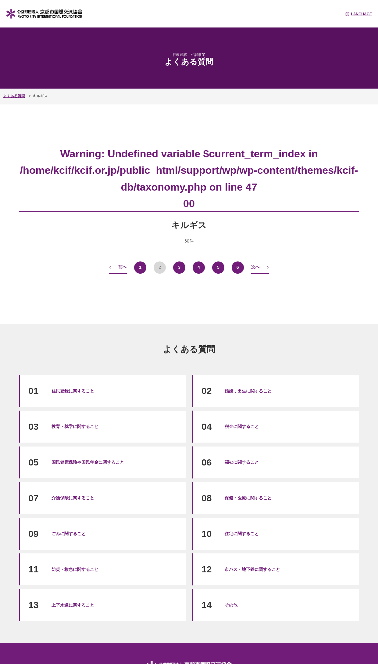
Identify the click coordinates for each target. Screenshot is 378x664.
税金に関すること (242, 426)
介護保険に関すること (73, 497)
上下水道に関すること (73, 605)
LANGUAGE (361, 14)
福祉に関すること (242, 462)
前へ (122, 267)
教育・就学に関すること (75, 426)
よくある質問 (14, 96)
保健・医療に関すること (248, 497)
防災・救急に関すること (75, 569)
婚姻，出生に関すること (248, 391)
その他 (231, 605)
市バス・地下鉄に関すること (252, 569)
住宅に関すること (242, 533)
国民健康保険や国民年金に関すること (88, 462)
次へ (255, 267)
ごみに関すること (69, 533)
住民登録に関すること (73, 391)
